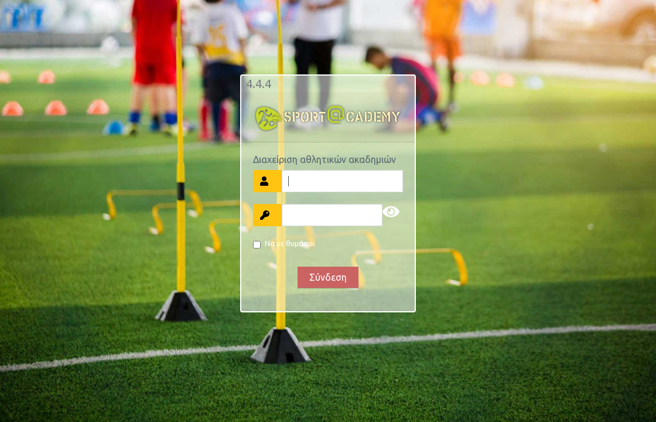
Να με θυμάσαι (290, 243)
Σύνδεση (328, 277)
